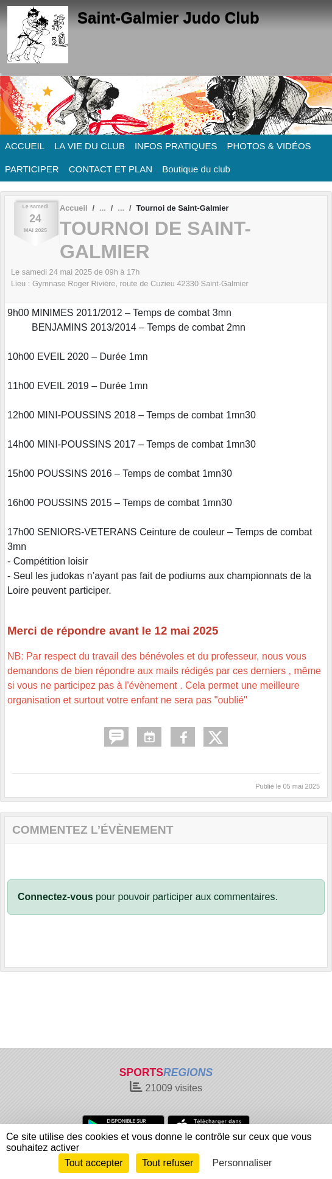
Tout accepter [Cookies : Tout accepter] (94, 1163)
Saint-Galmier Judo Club (168, 17)
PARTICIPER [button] (32, 169)
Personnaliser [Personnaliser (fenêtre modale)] (242, 1163)
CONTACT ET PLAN (111, 169)
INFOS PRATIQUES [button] (176, 146)
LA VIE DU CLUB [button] (89, 146)
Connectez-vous (55, 897)
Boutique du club (196, 169)
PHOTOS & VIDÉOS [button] (269, 146)
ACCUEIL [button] (24, 146)
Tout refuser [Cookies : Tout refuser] (167, 1163)
